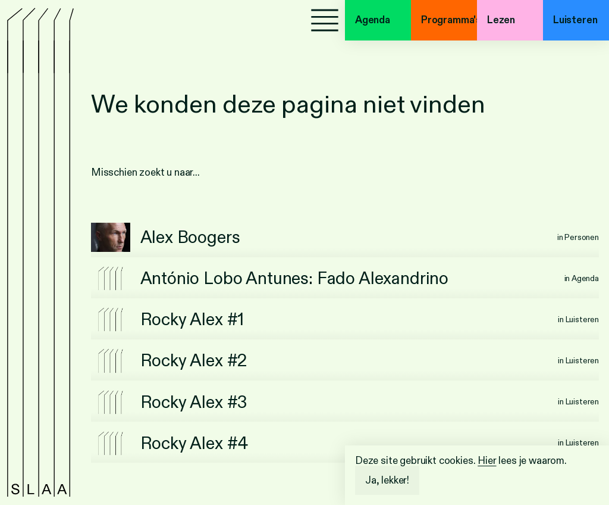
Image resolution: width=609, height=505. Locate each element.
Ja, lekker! (387, 480)
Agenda (372, 20)
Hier (487, 460)
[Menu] (324, 20)
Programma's (449, 20)
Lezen (501, 20)
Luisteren (575, 20)
